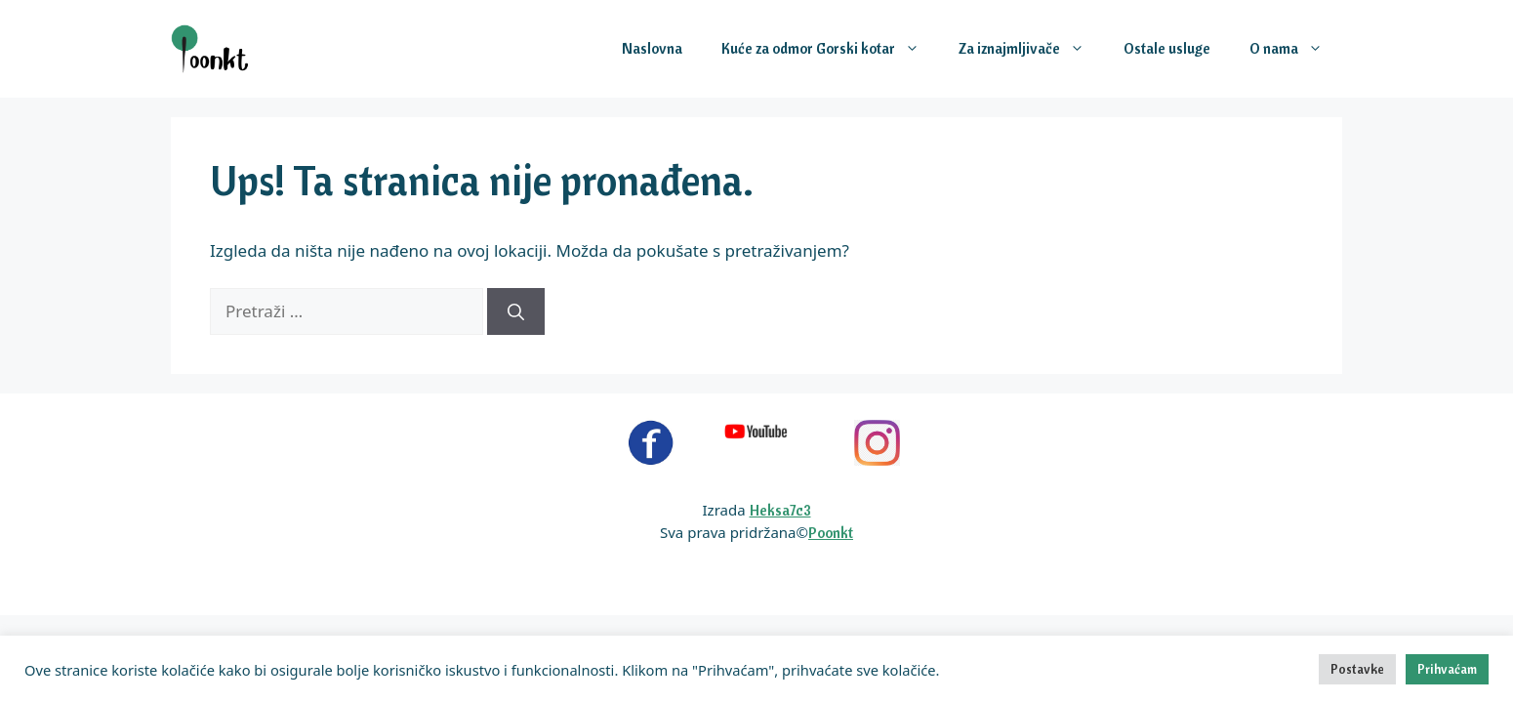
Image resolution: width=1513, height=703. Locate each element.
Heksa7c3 (780, 510)
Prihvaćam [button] (1447, 669)
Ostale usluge (1167, 48)
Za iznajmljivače (1031, 49)
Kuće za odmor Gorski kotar (830, 49)
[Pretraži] (516, 311)
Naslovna (652, 48)
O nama (1295, 49)
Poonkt (830, 532)
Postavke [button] (1357, 669)
